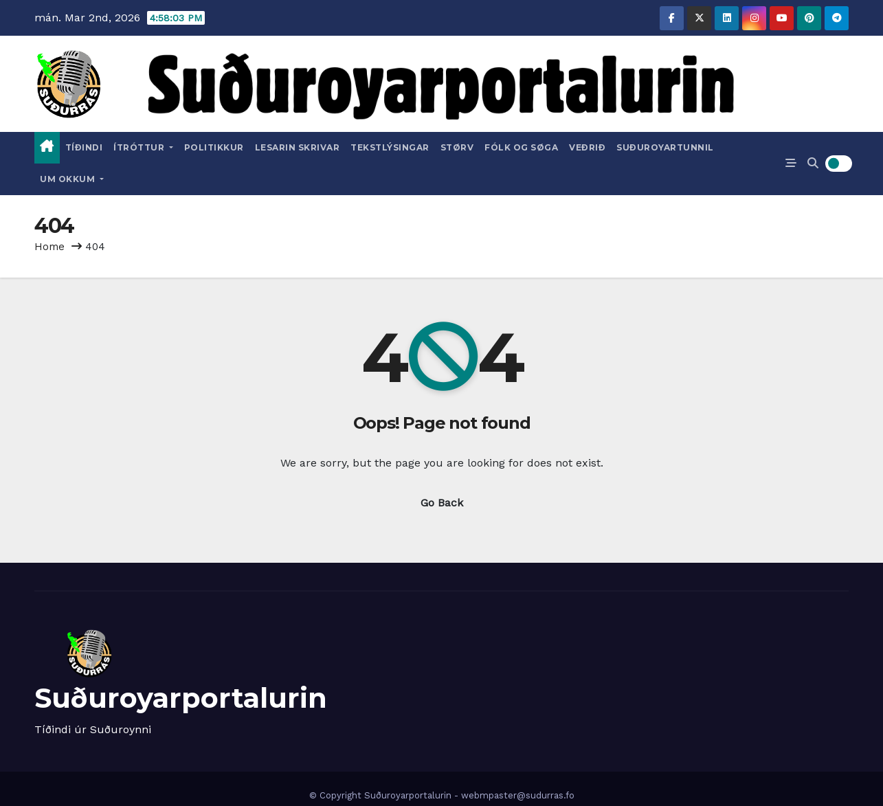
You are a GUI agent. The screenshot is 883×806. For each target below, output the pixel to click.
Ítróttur (143, 147)
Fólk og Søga (521, 147)
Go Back (442, 502)
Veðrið (587, 147)
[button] (812, 163)
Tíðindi (84, 147)
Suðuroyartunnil (665, 147)
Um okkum (72, 179)
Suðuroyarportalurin (180, 698)
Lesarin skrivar (297, 147)
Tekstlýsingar (389, 147)
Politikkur (214, 147)
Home (49, 246)
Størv (457, 147)
